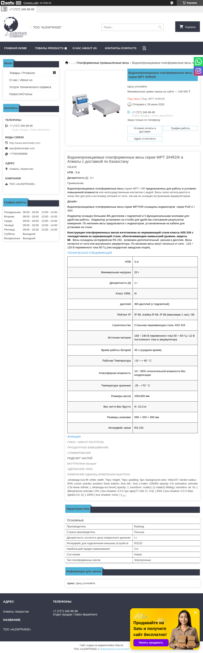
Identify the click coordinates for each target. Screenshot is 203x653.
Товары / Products (22, 73)
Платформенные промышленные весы (103, 62)
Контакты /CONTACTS (120, 48)
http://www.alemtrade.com (24, 142)
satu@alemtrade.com (22, 148)
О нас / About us (21, 80)
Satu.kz (119, 645)
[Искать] (160, 27)
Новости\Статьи (20, 94)
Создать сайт (31, 2)
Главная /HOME (15, 48)
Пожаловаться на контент (114, 649)
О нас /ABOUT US (84, 48)
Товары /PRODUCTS (49, 48)
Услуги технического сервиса (30, 87)
